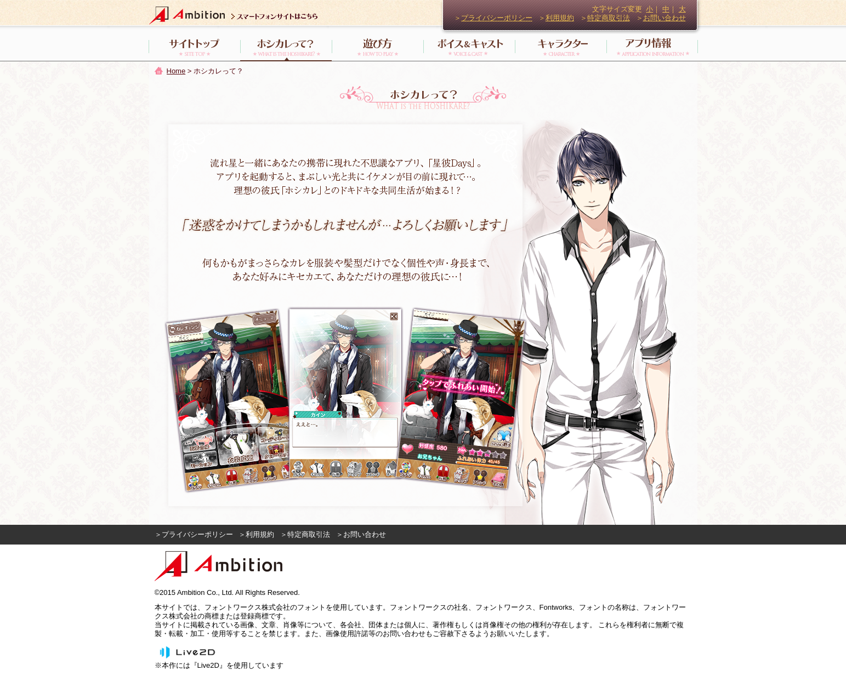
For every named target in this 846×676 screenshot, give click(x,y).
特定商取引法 (608, 18)
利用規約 (560, 18)
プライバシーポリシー (496, 18)
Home (176, 71)
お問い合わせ (664, 18)
